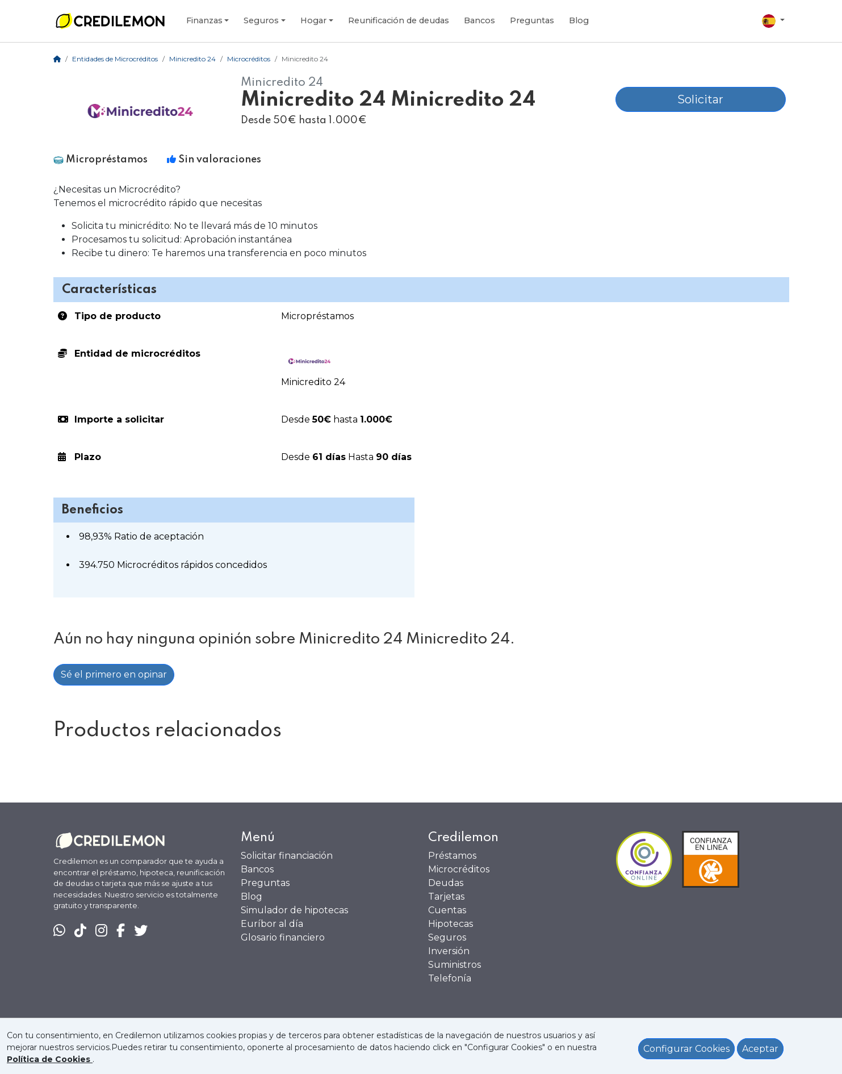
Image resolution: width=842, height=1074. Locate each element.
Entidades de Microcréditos (115, 59)
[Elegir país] (773, 21)
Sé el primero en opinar (114, 674)
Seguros (447, 937)
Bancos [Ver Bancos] (479, 20)
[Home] (57, 59)
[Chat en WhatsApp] (59, 931)
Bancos (257, 869)
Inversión (449, 951)
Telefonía (449, 978)
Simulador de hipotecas (294, 910)
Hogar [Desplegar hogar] (313, 20)
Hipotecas (450, 923)
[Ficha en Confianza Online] (702, 859)
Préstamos (452, 855)
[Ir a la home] (110, 21)
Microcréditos (248, 59)
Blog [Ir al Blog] (579, 20)
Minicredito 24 (192, 59)
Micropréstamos (317, 316)
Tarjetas (446, 896)
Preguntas (532, 20)
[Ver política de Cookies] (50, 1059)
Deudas (445, 882)
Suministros (454, 964)
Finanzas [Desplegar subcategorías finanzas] (204, 20)
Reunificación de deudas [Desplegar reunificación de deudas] (398, 20)
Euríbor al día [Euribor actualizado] (272, 923)
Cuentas (447, 910)
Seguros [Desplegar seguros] (261, 20)
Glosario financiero (283, 937)
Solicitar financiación (287, 855)
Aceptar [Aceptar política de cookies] (760, 1048)
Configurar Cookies (686, 1048)
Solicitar (700, 99)
